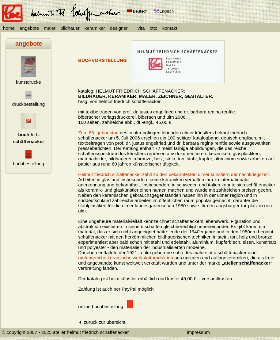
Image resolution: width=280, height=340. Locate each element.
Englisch (164, 11)
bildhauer (70, 28)
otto (153, 28)
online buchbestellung (105, 306)
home (9, 28)
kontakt (169, 28)
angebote (29, 28)
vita (141, 28)
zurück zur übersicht (101, 322)
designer (119, 28)
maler (49, 28)
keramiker (95, 28)
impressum (198, 332)
